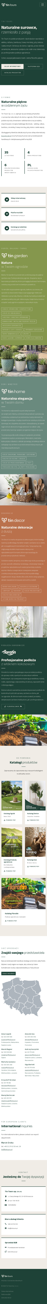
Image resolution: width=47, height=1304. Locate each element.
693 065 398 (8, 1065)
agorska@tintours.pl (31, 1039)
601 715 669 (31, 1067)
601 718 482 (7, 1083)
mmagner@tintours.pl (8, 1055)
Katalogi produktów (12, 72)
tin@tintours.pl (6, 1149)
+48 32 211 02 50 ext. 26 (12, 1146)
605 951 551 (8, 1098)
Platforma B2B (34, 66)
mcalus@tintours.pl (7, 1067)
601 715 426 (30, 1052)
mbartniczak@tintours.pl (9, 1101)
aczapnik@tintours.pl (8, 1039)
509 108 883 (8, 1052)
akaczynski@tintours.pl (32, 1055)
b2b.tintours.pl (12, 1252)
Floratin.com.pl (13, 707)
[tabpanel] (23, 1071)
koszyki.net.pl (6, 136)
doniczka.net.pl (6, 1298)
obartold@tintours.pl (32, 1070)
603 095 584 (8, 1037)
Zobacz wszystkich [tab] (8, 973)
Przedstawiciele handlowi (16, 1247)
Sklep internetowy (12, 66)
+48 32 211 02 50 (13, 1224)
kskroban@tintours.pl (8, 1085)
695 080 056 (31, 1037)
